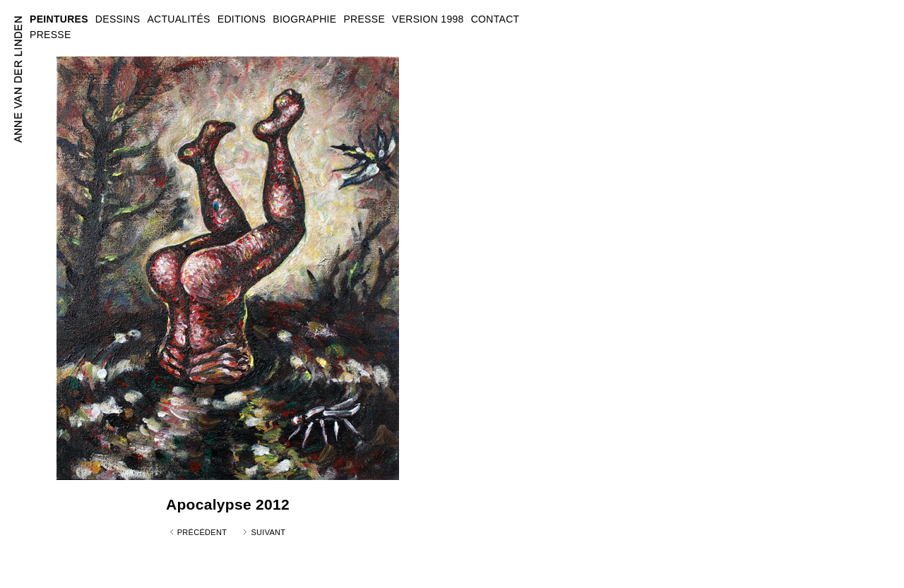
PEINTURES (59, 19)
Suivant (268, 532)
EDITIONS (242, 19)
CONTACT (495, 19)
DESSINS (118, 19)
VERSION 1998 (428, 19)
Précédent (202, 532)
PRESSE (50, 34)
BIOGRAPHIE (304, 19)
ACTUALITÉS (178, 19)
